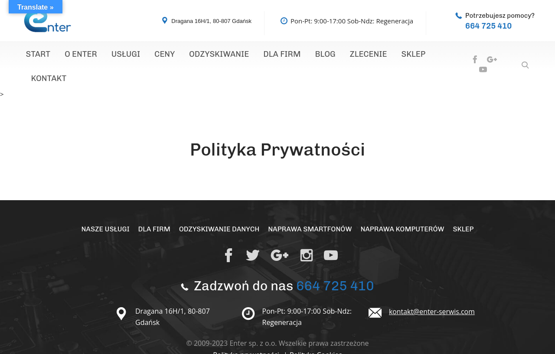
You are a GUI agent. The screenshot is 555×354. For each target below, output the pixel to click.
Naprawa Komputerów (403, 207)
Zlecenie (334, 55)
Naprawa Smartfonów (310, 207)
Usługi (114, 55)
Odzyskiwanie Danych (218, 207)
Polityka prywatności (247, 333)
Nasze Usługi (103, 207)
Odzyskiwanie (198, 55)
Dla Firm (256, 55)
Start (36, 55)
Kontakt (413, 55)
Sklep (374, 55)
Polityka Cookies (316, 333)
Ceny (149, 55)
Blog (295, 55)
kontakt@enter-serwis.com (432, 289)
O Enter (74, 55)
